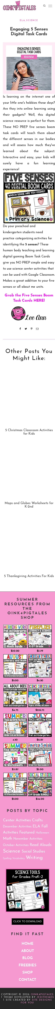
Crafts (37, 820)
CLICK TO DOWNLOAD (27, 921)
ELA (22, 20)
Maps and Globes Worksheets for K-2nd (29, 505)
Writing (34, 857)
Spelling (7, 858)
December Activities (17, 826)
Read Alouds (40, 845)
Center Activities (17, 820)
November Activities (27, 838)
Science (32, 20)
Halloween (42, 832)
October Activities (16, 845)
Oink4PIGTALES (42, 994)
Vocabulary (18, 858)
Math (7, 839)
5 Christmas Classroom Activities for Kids (29, 432)
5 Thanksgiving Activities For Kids (29, 576)
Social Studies (33, 852)
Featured (27, 833)
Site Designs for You (36, 1001)
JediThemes (45, 997)
